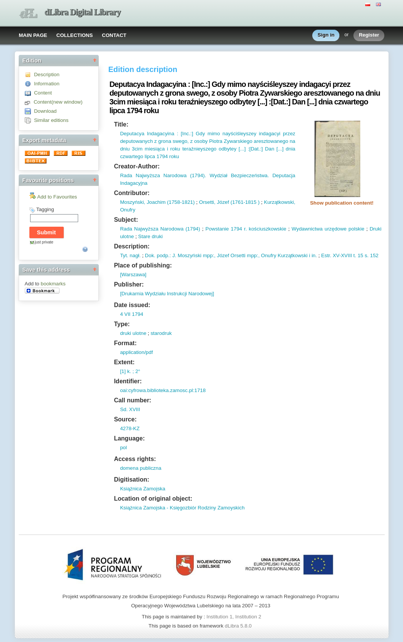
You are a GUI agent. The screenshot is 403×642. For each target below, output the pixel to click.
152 (374, 255)
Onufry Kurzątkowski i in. (288, 255)
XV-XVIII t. (343, 255)
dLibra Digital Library (83, 12)
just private (44, 242)
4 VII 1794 (131, 314)
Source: (125, 419)
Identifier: (128, 381)
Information (46, 83)
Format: (125, 343)
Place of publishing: (143, 265)
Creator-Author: (137, 166)
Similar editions (51, 120)
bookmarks (53, 284)
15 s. (362, 255)
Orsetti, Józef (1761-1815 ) (229, 202)
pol (123, 447)
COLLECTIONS (74, 35)
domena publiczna (140, 468)
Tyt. (124, 255)
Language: (129, 438)
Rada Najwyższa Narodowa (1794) (160, 229)
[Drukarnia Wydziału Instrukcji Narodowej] (167, 293)
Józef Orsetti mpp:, (237, 255)
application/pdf (136, 352)
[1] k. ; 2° (130, 371)
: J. (173, 255)
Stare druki (150, 236)
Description (46, 74)
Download (45, 111)
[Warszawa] (133, 274)
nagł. (134, 255)
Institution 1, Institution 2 (233, 617)
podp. (163, 255)
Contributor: (131, 193)
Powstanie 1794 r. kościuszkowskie (246, 229)
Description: (131, 246)
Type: (122, 324)
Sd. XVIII (130, 409)
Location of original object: (153, 498)
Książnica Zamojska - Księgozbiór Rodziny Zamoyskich (182, 508)
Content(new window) (58, 102)
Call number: (132, 400)
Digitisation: (131, 479)
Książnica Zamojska (142, 489)
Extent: (124, 362)
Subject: (126, 219)
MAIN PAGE (33, 35)
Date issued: (132, 305)
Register (369, 35)
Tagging (45, 209)
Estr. (326, 255)
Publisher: (129, 284)
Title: (121, 124)
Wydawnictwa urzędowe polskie (328, 229)
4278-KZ (130, 428)
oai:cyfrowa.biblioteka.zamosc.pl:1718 (163, 390)
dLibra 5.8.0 (239, 626)
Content (43, 93)
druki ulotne (133, 333)
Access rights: (135, 459)
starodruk (161, 333)
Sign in (326, 35)
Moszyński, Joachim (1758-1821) (157, 202)
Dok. (150, 255)
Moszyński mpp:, (195, 255)
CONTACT (114, 35)
